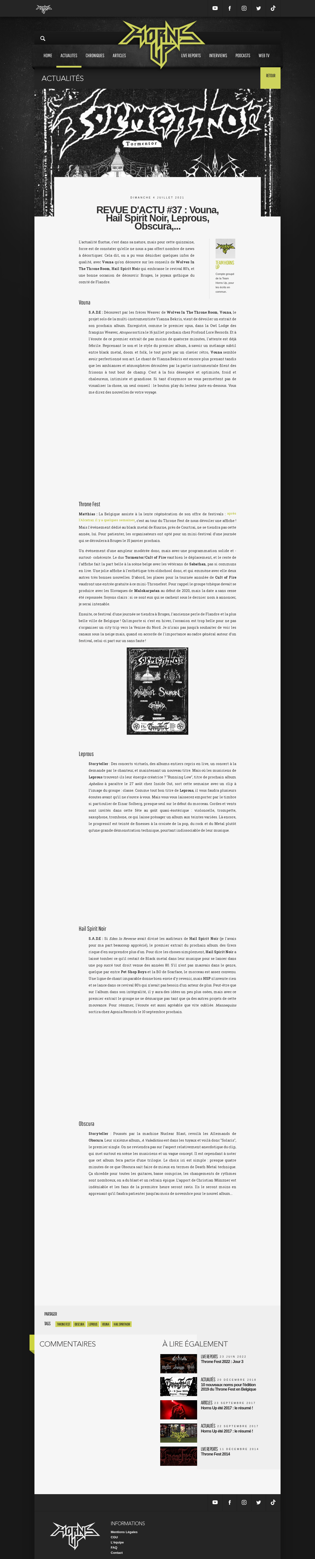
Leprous (93, 1324)
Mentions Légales (124, 1526)
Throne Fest (63, 1324)
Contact (117, 1546)
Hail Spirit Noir (122, 1324)
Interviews (218, 60)
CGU (114, 1531)
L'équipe (117, 1536)
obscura (79, 1324)
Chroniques (95, 60)
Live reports (191, 60)
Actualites (68, 60)
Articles (119, 60)
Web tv (264, 60)
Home (47, 60)
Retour (268, 77)
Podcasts (242, 60)
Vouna (105, 1324)
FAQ (114, 1541)
